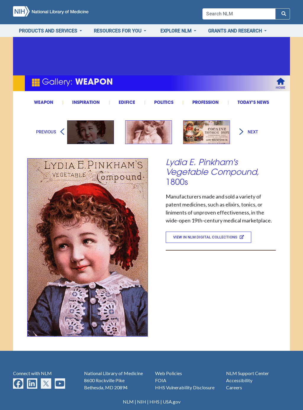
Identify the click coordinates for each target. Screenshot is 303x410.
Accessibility (239, 380)
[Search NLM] (282, 14)
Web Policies (168, 373)
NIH (141, 401)
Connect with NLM (32, 373)
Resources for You (118, 31)
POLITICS (163, 103)
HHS (154, 401)
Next (253, 132)
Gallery (56, 82)
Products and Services (48, 31)
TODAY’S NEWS (253, 103)
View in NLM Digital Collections (208, 237)
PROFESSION (205, 103)
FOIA (160, 380)
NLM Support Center (247, 373)
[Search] (238, 14)
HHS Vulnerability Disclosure (185, 387)
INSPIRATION (86, 103)
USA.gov (171, 401)
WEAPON (43, 103)
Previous (46, 132)
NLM (128, 401)
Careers (234, 387)
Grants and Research (235, 31)
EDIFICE (127, 103)
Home (280, 88)
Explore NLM (176, 31)
